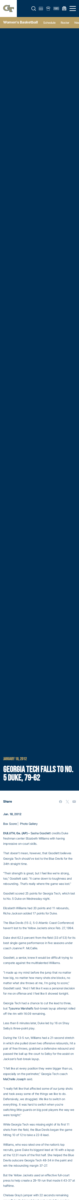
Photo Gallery (28, 823)
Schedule (49, 22)
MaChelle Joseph (14, 1079)
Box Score (10, 823)
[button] (34, 9)
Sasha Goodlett (41, 833)
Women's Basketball (20, 22)
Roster (65, 22)
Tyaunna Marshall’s (20, 1008)
